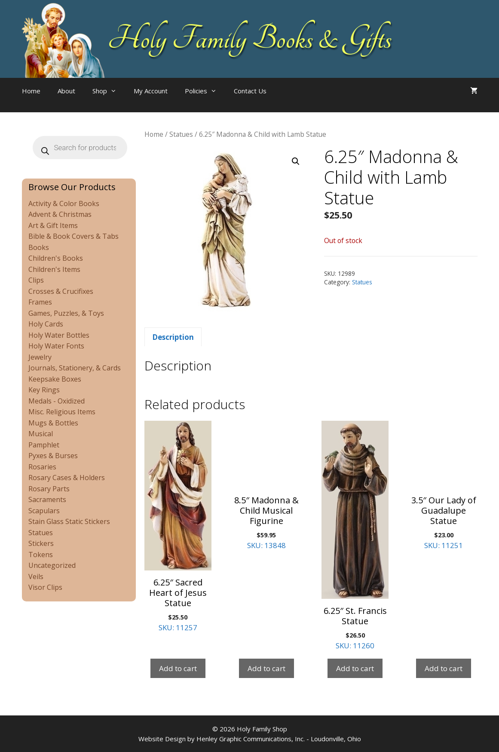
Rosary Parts (49, 488)
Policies (205, 91)
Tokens (40, 554)
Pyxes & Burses (53, 455)
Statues (181, 134)
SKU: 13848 (266, 485)
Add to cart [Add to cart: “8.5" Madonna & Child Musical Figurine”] (266, 668)
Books (38, 247)
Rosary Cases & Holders (66, 477)
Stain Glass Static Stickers (69, 521)
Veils (35, 576)
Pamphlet (43, 445)
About (66, 90)
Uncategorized (52, 565)
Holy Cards (45, 324)
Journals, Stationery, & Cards (74, 368)
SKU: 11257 (177, 526)
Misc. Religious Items (61, 411)
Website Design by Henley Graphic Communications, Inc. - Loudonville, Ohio (249, 738)
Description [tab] (173, 337)
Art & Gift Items (53, 225)
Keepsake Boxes (54, 379)
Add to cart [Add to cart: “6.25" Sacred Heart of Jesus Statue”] (178, 668)
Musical (40, 433)
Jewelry (40, 357)
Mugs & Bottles (53, 423)
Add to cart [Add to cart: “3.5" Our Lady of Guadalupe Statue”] (443, 668)
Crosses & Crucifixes (60, 291)
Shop (108, 91)
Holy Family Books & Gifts (249, 39)
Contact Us (250, 90)
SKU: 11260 (355, 535)
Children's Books (55, 258)
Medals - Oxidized (56, 401)
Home (31, 90)
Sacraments (47, 499)
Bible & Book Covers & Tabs (73, 236)
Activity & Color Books (63, 203)
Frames (40, 302)
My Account (151, 90)
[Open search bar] (292, 99)
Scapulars (44, 510)
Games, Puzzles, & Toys (66, 313)
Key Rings (44, 389)
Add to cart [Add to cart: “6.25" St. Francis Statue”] (355, 668)
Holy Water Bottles (58, 335)
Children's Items (54, 269)
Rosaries (42, 467)
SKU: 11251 (443, 485)
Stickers (41, 543)
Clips (36, 280)
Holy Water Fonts (56, 346)
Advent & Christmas (60, 214)
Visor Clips (45, 587)
